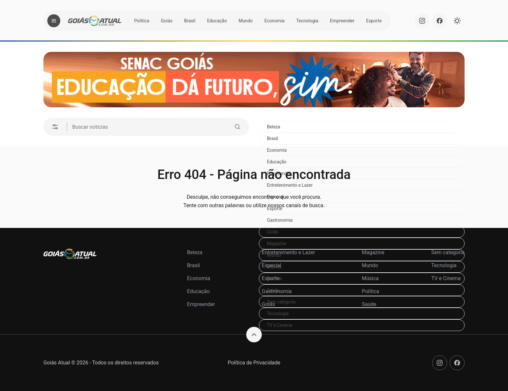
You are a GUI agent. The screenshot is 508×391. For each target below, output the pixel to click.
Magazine (276, 243)
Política (141, 20)
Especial (271, 265)
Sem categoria (448, 252)
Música (370, 278)
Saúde (369, 304)
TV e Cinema (279, 325)
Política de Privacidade (254, 363)
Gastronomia (280, 220)
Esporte (374, 20)
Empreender (342, 20)
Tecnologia (307, 20)
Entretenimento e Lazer (288, 252)
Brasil (189, 20)
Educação (217, 20)
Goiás (167, 20)
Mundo (245, 20)
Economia (274, 20)
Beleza (273, 126)
